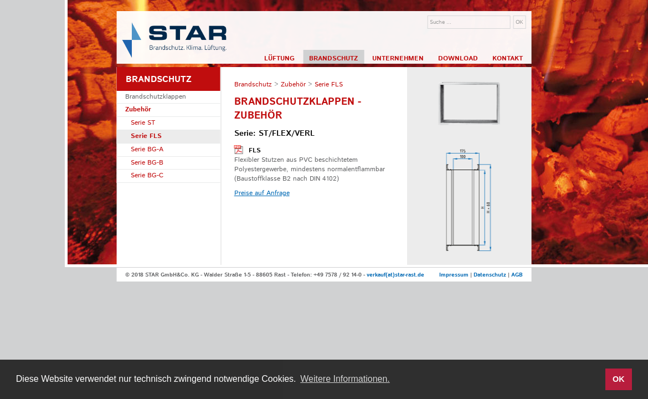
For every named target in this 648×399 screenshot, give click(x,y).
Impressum (454, 275)
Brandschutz (333, 58)
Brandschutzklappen (155, 96)
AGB (517, 275)
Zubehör (138, 109)
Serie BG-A (147, 149)
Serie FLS (146, 136)
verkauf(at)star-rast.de (395, 275)
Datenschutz (490, 275)
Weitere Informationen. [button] (345, 378)
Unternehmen (398, 58)
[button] (593, 379)
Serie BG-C (147, 175)
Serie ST (143, 122)
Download (458, 58)
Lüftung (279, 58)
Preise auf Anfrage (262, 193)
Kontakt (507, 58)
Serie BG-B (147, 162)
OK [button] (619, 379)
